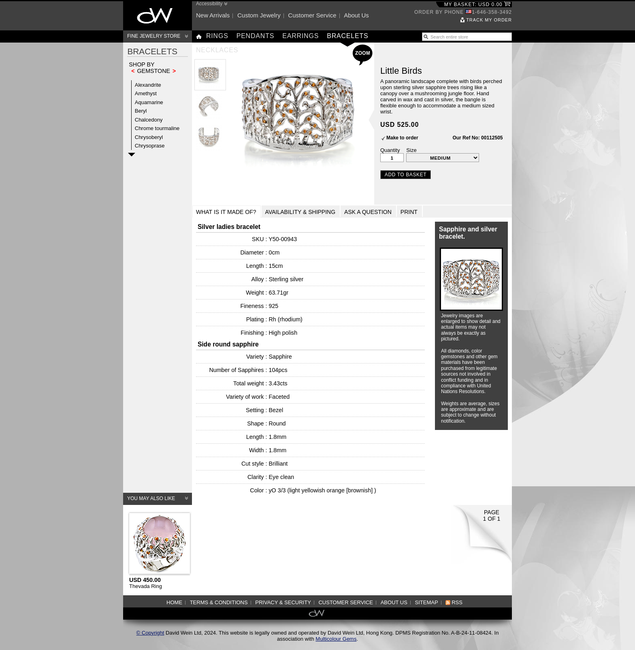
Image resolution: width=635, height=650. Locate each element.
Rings (217, 35)
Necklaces (217, 50)
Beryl (141, 111)
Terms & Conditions (219, 602)
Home (174, 602)
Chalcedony (149, 120)
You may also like (151, 498)
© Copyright (150, 633)
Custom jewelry (259, 15)
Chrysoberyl (149, 137)
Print (409, 212)
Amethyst (146, 93)
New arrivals (213, 15)
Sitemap (426, 602)
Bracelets (347, 35)
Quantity (390, 150)
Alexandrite (148, 85)
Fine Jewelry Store (153, 36)
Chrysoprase (150, 146)
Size (411, 150)
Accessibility (209, 3)
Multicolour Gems (335, 639)
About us (356, 15)
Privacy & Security (283, 602)
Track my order (489, 19)
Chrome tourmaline (157, 128)
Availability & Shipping (300, 212)
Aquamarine (149, 102)
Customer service (312, 15)
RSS (457, 602)
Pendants (256, 35)
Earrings (300, 35)
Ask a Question (368, 212)
